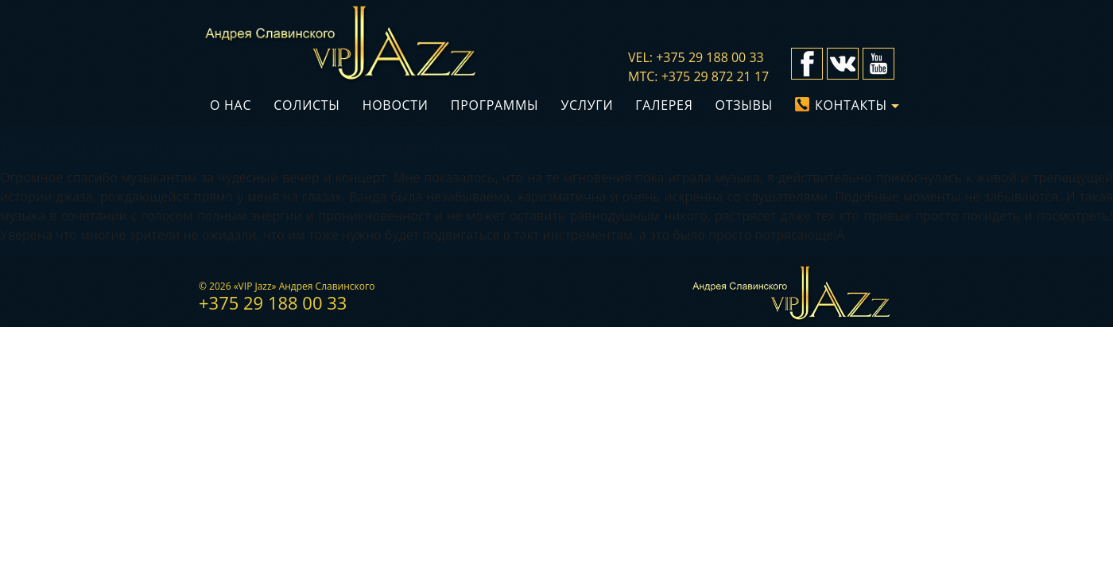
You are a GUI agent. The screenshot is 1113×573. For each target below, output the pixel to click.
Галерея (663, 105)
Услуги (586, 105)
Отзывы (744, 105)
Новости (396, 105)
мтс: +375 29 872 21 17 (698, 76)
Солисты (306, 105)
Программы (495, 105)
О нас (230, 105)
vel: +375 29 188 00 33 (696, 57)
